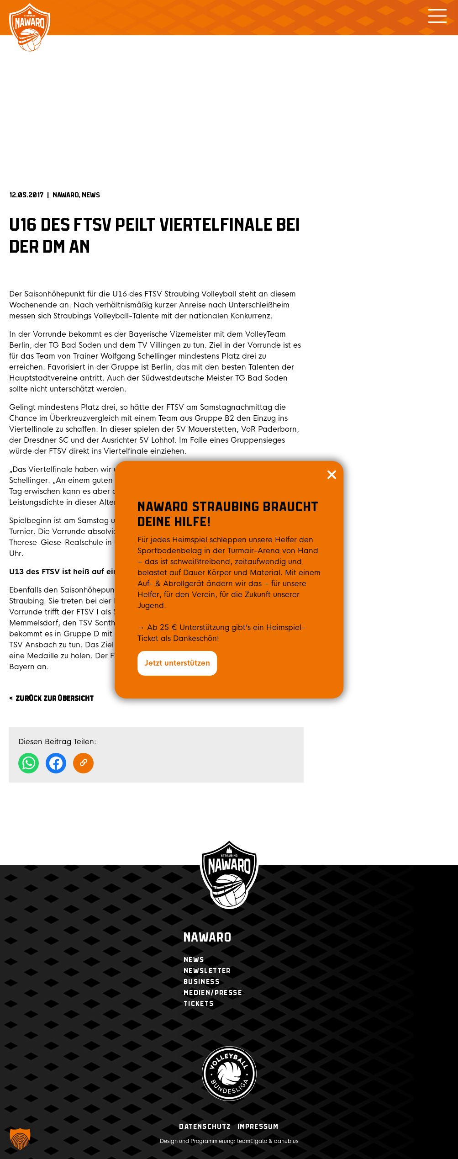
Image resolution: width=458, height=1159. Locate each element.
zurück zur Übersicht (55, 698)
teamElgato (252, 1141)
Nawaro (208, 938)
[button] (20, 1139)
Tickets (199, 1003)
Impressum (258, 1126)
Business (202, 982)
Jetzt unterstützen (177, 663)
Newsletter (207, 971)
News (91, 195)
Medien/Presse (213, 993)
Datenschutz (205, 1126)
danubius (286, 1141)
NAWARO (66, 195)
